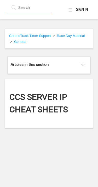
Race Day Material (71, 36)
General (20, 42)
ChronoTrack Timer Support (30, 36)
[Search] (30, 7)
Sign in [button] (82, 10)
